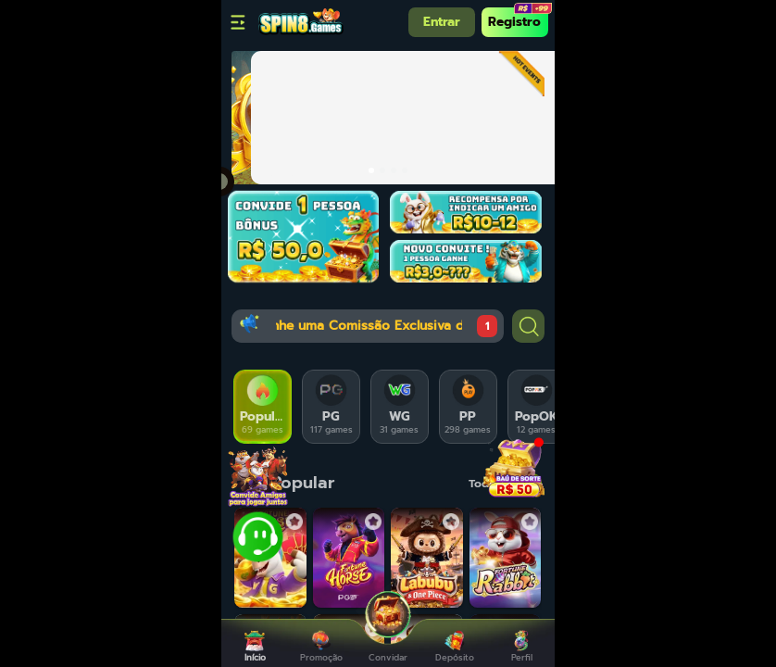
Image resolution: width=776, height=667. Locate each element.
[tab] (263, 407)
